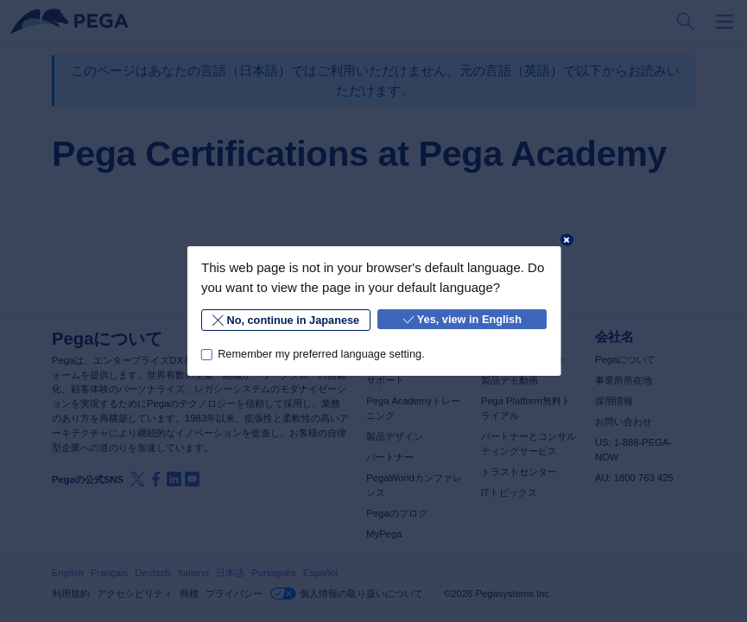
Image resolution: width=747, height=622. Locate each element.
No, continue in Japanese (285, 320)
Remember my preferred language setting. (321, 353)
